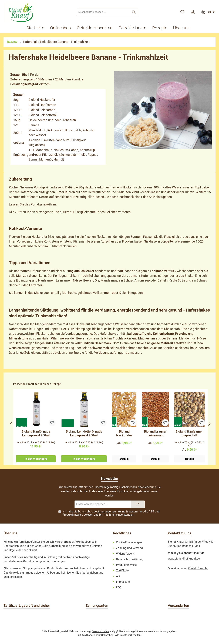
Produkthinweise (72, 514)
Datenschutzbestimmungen (95, 511)
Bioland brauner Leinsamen (155, 433)
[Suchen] (134, 12)
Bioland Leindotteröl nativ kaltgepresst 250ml (84, 433)
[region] (110, 423)
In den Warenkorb (36, 458)
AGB (151, 511)
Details (124, 458)
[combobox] (103, 12)
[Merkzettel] (182, 12)
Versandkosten (100, 631)
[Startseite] (36, 28)
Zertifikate (122, 570)
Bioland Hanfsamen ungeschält (189, 433)
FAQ (118, 587)
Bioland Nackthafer (124, 433)
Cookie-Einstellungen (129, 542)
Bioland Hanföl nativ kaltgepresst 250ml (36, 433)
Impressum (123, 581)
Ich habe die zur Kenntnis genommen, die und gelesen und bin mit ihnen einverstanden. (111, 513)
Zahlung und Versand (129, 548)
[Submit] (138, 504)
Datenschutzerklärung (129, 559)
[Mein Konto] (192, 12)
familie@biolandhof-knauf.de (186, 553)
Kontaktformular (198, 568)
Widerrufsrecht (125, 553)
